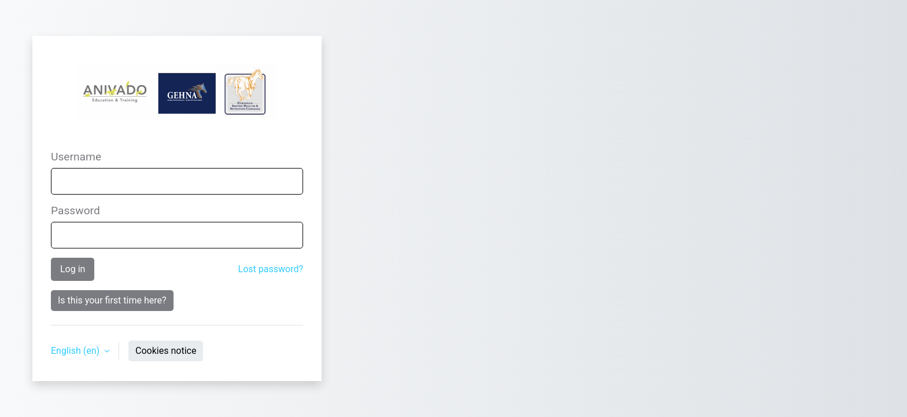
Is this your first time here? (112, 300)
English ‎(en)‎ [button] (76, 350)
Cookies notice (165, 350)
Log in (72, 269)
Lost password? (270, 269)
